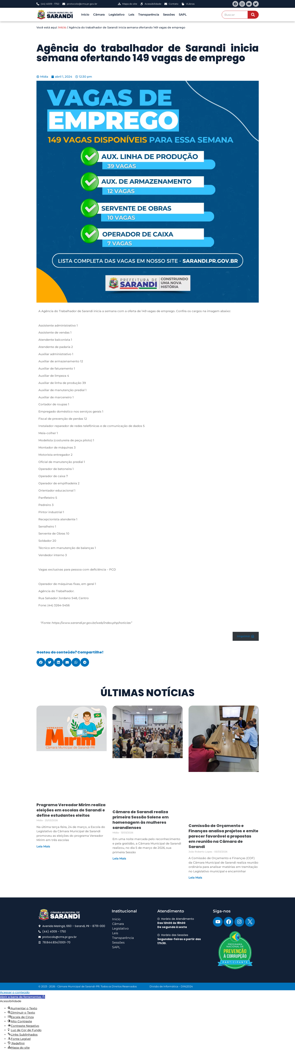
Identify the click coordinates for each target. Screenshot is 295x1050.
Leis (131, 14)
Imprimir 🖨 (245, 636)
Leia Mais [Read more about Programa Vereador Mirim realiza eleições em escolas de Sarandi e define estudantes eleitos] (43, 846)
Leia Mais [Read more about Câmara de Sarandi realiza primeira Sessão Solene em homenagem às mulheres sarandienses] (119, 858)
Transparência (148, 14)
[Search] (253, 14)
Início (62, 27)
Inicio (85, 14)
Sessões (169, 14)
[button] (40, 662)
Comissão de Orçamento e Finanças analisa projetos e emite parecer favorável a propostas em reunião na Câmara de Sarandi (223, 836)
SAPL (183, 14)
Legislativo (117, 14)
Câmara (99, 14)
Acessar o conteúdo (15, 992)
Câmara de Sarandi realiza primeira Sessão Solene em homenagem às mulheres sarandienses (141, 819)
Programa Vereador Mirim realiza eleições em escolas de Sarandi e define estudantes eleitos (70, 810)
